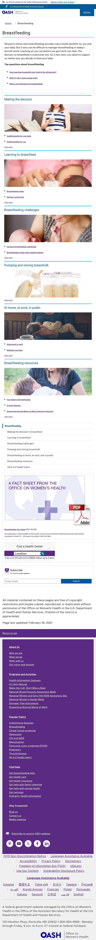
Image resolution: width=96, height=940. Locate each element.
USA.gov (76, 866)
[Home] (15, 13)
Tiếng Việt (41, 884)
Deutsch (37, 894)
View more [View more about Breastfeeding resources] (8, 417)
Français (53, 889)
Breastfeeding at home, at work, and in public (30, 455)
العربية (14, 889)
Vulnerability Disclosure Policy (63, 870)
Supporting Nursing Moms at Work (28, 707)
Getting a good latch (15, 197)
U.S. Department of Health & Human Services (27, 6)
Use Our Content (27, 870)
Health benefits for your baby (19, 136)
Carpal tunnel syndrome (22, 730)
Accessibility (28, 861)
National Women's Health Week (26, 699)
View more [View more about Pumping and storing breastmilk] (8, 300)
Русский (87, 884)
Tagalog (71, 884)
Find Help (14, 767)
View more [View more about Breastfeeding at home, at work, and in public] (8, 356)
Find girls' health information (25, 796)
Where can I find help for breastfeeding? (26, 84)
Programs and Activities (22, 674)
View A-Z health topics (18, 467)
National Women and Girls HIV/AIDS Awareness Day (38, 695)
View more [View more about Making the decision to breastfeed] (8, 147)
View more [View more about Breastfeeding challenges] (8, 258)
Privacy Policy (51, 861)
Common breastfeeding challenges (21, 247)
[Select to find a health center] (42, 553)
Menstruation (16, 742)
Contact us (15, 815)
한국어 (57, 884)
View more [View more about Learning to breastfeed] (8, 202)
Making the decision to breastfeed (24, 432)
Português (83, 889)
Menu (87, 12)
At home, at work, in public (22, 308)
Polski (68, 889)
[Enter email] (32, 581)
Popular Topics (17, 717)
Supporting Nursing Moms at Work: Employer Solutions (30, 411)
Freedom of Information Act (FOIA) (42, 866)
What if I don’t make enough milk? (23, 78)
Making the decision (18, 99)
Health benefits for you (16, 142)
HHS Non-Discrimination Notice (25, 856)
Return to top (9, 633)
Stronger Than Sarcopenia (23, 703)
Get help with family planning (25, 784)
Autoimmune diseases (21, 723)
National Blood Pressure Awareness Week (32, 691)
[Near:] (28, 553)
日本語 (52, 894)
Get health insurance (20, 780)
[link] (8, 833)
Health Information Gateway (25, 680)
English (79, 894)
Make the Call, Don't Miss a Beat (27, 688)
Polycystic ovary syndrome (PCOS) (28, 745)
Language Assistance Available (71, 856)
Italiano (22, 894)
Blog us (13, 811)
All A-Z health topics (20, 757)
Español (8, 884)
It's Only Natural (13, 406)
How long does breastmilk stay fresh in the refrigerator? (32, 72)
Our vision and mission (21, 664)
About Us (14, 647)
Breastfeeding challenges (20, 443)
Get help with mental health (24, 788)
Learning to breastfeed (19, 437)
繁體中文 (24, 884)
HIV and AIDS (16, 738)
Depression (15, 734)
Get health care (17, 777)
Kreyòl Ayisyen (33, 889)
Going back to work (15, 344)
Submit (76, 581)
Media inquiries (17, 819)
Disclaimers (73, 861)
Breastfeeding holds (15, 191)
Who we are (15, 653)
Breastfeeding (13, 426)
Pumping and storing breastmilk (23, 449)
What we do (15, 657)
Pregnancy (15, 749)
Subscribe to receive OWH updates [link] (30, 833)
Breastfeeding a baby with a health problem (25, 253)
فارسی (65, 894)
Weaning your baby (15, 350)
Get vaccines (16, 792)
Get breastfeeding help (22, 773)
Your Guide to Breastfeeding (18, 400)
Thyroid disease (18, 753)
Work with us (16, 660)
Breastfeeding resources (20, 461)
